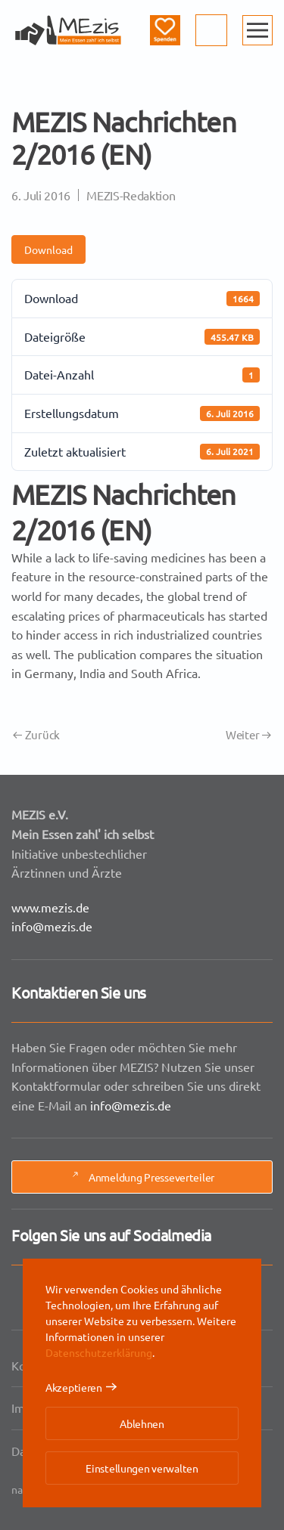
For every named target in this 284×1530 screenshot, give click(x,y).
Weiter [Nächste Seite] (248, 734)
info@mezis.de (54, 925)
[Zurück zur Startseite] (68, 30)
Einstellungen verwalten (142, 1468)
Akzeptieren (73, 1387)
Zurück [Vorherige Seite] (36, 734)
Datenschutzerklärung (98, 1352)
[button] (257, 30)
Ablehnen (142, 1423)
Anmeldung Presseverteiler (142, 1177)
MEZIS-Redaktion (130, 195)
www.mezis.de (52, 906)
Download (48, 249)
